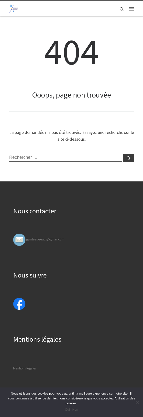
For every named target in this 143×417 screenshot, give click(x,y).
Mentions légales (24, 368)
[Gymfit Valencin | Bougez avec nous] (13, 8)
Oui (67, 409)
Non (75, 409)
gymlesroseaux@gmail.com (45, 239)
